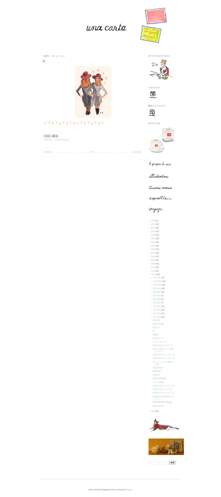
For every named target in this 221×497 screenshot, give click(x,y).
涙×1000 (156, 320)
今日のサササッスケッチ (163, 389)
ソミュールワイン (160, 342)
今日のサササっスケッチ (163, 345)
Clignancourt (158, 368)
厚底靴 (155, 335)
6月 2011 (157, 299)
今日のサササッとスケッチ (164, 355)
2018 (153, 249)
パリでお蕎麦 (158, 382)
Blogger (129, 490)
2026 (153, 220)
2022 (153, 235)
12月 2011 (157, 277)
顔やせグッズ (158, 338)
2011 (153, 274)
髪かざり (156, 327)
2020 (153, 242)
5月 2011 (157, 303)
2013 (153, 267)
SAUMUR (157, 371)
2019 (153, 246)
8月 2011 (157, 292)
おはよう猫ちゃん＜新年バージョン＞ (164, 350)
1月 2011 (157, 317)
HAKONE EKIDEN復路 (162, 402)
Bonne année (158, 406)
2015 (153, 260)
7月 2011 (157, 295)
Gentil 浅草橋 (158, 324)
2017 (153, 253)
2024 (153, 228)
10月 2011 (157, 285)
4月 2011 (157, 306)
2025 (153, 224)
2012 (153, 271)
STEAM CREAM (159, 378)
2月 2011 (157, 313)
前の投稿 (137, 152)
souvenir (156, 375)
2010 (153, 411)
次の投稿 (47, 152)
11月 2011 (157, 281)
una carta (65, 140)
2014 (153, 264)
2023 (153, 231)
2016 (153, 256)
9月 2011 (157, 288)
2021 (153, 238)
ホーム (92, 152)
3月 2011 (157, 310)
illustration (48, 140)
